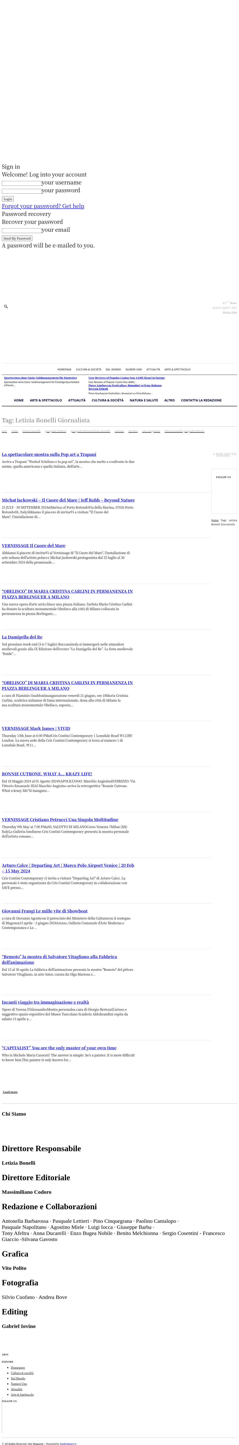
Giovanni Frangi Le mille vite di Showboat (45, 911)
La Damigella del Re (22, 637)
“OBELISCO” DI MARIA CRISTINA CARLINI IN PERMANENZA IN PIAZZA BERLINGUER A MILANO (67, 594)
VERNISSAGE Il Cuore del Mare (33, 545)
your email (56, 229)
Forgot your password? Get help (43, 206)
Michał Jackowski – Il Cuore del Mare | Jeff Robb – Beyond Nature (68, 500)
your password (61, 190)
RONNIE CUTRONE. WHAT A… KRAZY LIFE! (47, 774)
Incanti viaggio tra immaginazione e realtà (45, 1002)
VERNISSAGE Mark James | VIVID (36, 728)
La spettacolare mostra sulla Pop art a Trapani (49, 454)
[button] (6, 306)
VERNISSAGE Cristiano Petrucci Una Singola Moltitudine (60, 819)
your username (62, 182)
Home (215, 520)
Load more (10, 1092)
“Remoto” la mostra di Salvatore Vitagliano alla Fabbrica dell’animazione (59, 959)
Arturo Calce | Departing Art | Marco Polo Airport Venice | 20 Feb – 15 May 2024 (68, 868)
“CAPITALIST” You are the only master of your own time (59, 1048)
